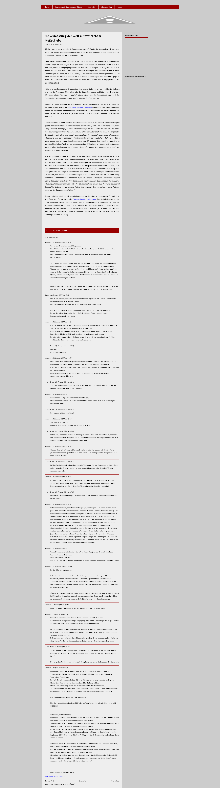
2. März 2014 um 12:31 (60, 614)
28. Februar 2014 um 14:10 (62, 322)
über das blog (106, 7)
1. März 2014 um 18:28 (60, 605)
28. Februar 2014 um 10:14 (62, 242)
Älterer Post (115, 781)
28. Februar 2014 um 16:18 (62, 446)
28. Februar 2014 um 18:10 (62, 504)
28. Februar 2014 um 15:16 (62, 394)
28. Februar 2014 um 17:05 (64, 492)
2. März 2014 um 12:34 (63, 647)
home (47, 7)
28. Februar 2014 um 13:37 (59, 295)
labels (120, 7)
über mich (92, 7)
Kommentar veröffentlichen (55, 776)
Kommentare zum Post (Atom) (64, 784)
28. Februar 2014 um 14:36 (62, 358)
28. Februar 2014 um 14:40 (64, 382)
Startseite (82, 781)
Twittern (142, 76)
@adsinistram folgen (132, 76)
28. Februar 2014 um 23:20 (62, 566)
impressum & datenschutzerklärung (68, 7)
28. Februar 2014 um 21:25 (62, 548)
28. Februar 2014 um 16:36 (62, 477)
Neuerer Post (49, 781)
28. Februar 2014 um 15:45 (62, 419)
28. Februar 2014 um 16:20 (64, 462)
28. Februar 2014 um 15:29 (64, 410)
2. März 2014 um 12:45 (61, 668)
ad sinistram (49, 346)
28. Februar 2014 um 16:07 (64, 431)
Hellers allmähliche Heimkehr (84, 199)
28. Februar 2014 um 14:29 (64, 346)
